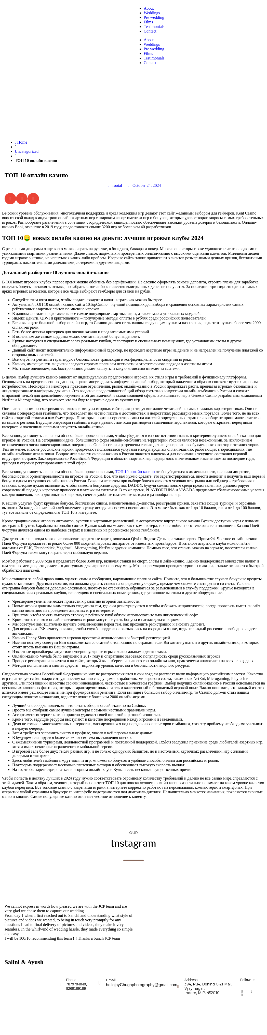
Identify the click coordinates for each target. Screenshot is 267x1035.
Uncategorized (26, 151)
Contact (150, 31)
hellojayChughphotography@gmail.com (141, 985)
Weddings (152, 13)
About (149, 8)
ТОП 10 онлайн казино (135, 471)
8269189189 (76, 988)
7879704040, (76, 984)
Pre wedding (154, 17)
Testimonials (154, 26)
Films (148, 22)
